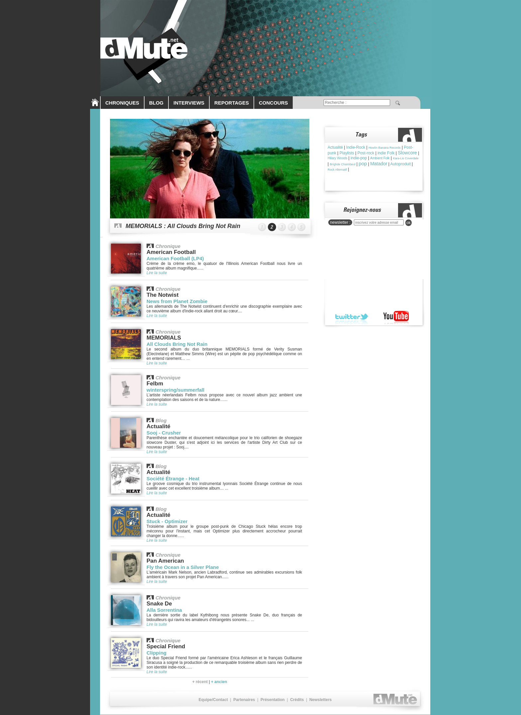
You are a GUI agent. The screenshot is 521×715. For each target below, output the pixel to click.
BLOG (156, 103)
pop (363, 163)
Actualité (335, 147)
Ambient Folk (379, 158)
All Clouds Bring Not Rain (177, 344)
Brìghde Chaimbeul (342, 164)
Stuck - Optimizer (167, 521)
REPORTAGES (231, 103)
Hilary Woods (337, 158)
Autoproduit (400, 164)
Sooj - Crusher (164, 433)
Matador (378, 163)
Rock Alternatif (337, 169)
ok (408, 222)
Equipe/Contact (213, 699)
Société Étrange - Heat (173, 478)
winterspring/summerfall (175, 390)
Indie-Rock (355, 147)
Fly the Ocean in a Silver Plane (183, 567)
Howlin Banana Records (384, 147)
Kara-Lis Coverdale (405, 158)
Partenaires (244, 699)
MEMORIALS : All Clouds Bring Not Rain (183, 226)
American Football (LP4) (175, 258)
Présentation (272, 699)
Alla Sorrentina (164, 610)
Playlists (347, 153)
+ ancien (219, 681)
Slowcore (407, 152)
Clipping (156, 653)
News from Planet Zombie (177, 301)
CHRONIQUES (122, 103)
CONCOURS (273, 103)
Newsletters (320, 699)
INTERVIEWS (188, 103)
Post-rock (366, 153)
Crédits (297, 699)
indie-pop (359, 158)
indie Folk (385, 153)
